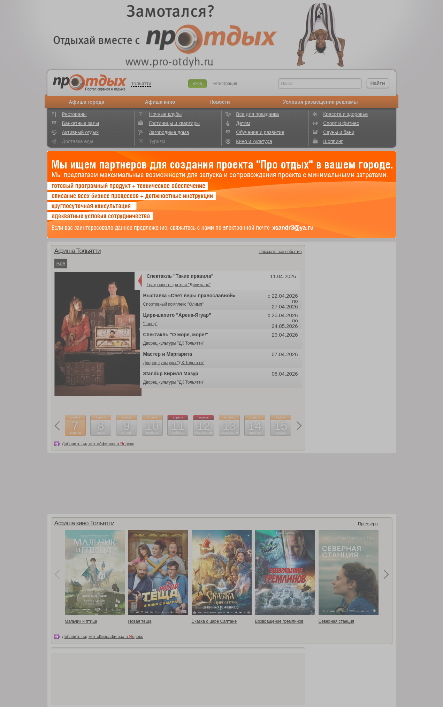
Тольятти (141, 83)
